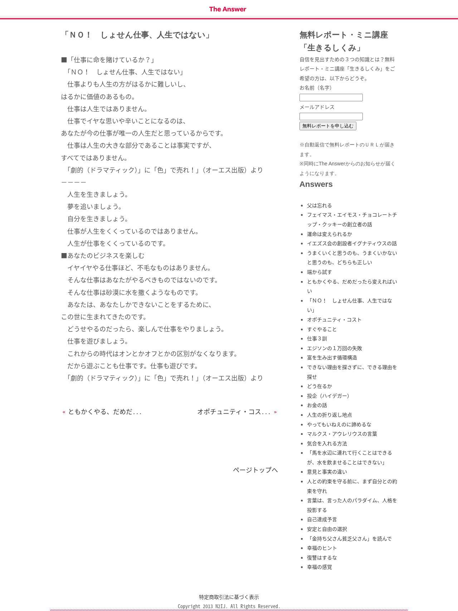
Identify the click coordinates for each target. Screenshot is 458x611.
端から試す (319, 271)
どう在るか (319, 385)
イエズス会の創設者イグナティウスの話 (352, 243)
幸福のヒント (322, 547)
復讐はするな (322, 557)
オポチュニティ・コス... (237, 411)
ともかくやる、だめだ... (101, 411)
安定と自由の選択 (327, 528)
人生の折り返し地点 (329, 414)
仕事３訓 (317, 338)
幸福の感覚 (319, 566)
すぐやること (322, 329)
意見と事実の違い (327, 471)
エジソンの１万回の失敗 (334, 347)
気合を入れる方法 (327, 443)
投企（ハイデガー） (329, 395)
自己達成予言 (322, 519)
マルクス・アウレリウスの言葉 (342, 433)
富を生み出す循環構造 (332, 357)
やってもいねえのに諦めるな (339, 424)
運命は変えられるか (329, 233)
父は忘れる (319, 205)
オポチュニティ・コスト (334, 319)
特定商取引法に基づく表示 (229, 596)
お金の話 (317, 404)
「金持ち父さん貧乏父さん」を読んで (349, 538)
